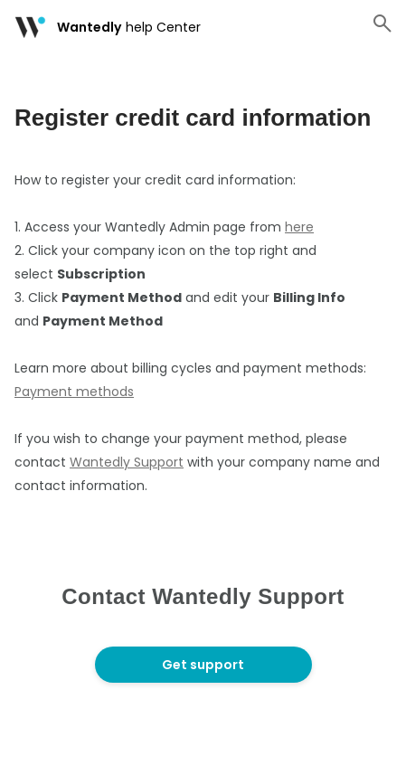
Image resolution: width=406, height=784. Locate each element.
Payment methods (74, 392)
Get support (203, 665)
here (299, 227)
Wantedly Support (127, 462)
